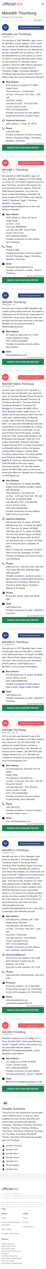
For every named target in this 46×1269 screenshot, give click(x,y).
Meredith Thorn (10, 1161)
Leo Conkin (24, 514)
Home (3, 1218)
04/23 (3, 1249)
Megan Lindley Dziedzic (30, 657)
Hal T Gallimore (20, 875)
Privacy (25, 1222)
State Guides (6, 1229)
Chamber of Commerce (10, 1234)
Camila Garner (37, 875)
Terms (25, 1218)
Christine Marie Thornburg (31, 579)
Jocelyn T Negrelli (10, 1044)
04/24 (13, 1246)
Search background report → (31, 28)
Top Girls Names (7, 1261)
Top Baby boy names (9, 1256)
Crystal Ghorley (20, 745)
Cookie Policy (28, 1227)
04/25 (8, 1246)
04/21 (13, 1249)
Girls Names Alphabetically (11, 1258)
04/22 (8, 1249)
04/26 (3, 1246)
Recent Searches (8, 1244)
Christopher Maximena (32, 1041)
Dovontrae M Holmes (15, 116)
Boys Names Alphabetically (11, 1263)
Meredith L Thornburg (15, 141)
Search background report (23, 148)
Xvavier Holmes (16, 50)
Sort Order (37, 20)
